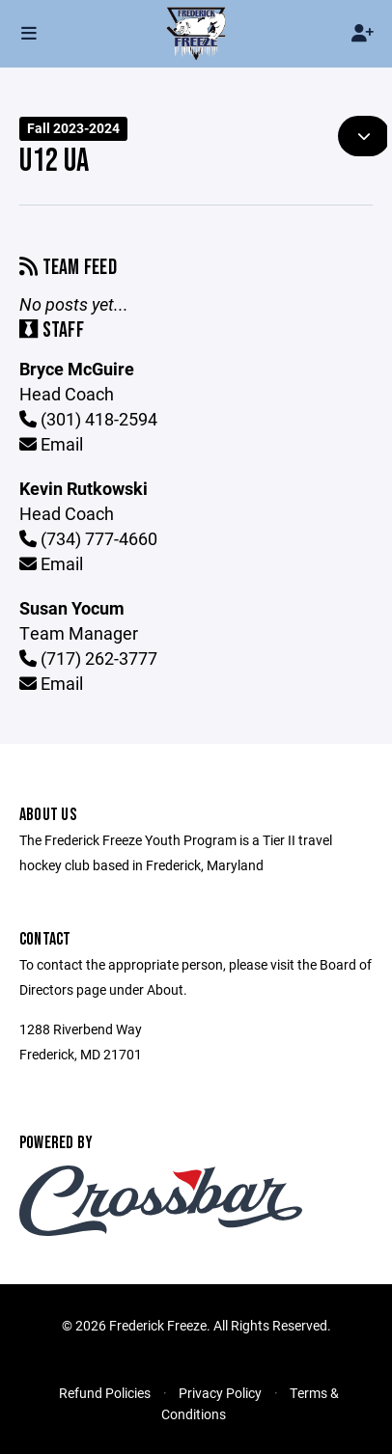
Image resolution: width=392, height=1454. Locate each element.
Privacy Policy (220, 1393)
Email (51, 443)
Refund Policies (105, 1393)
